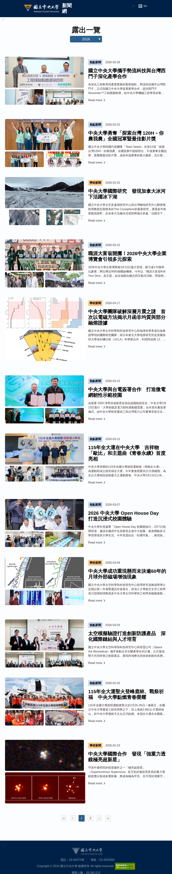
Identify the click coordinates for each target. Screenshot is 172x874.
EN (145, 6)
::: (133, 6)
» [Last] (108, 818)
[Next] (99, 818)
